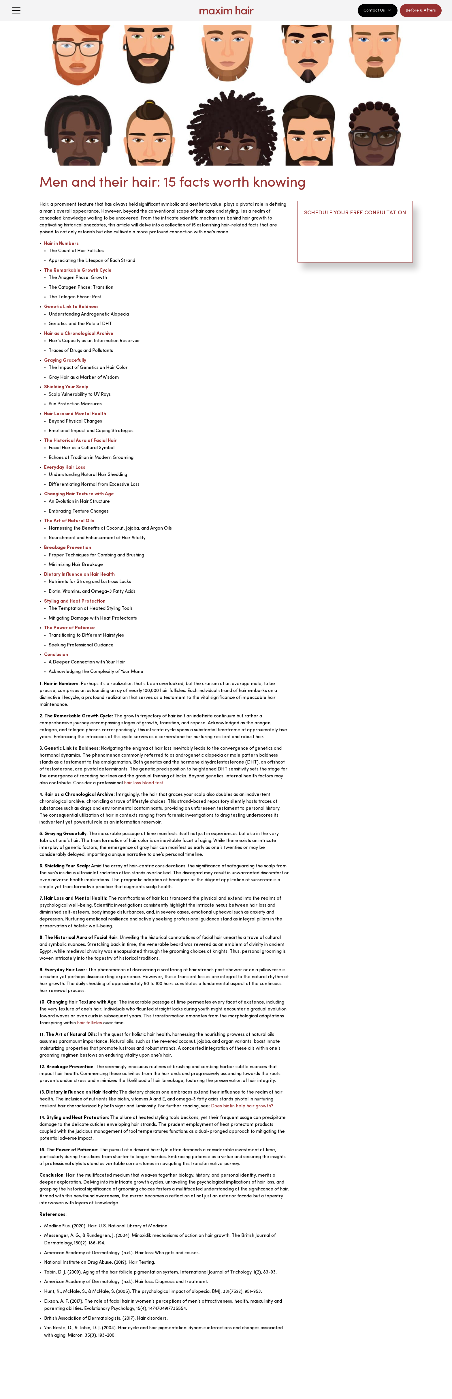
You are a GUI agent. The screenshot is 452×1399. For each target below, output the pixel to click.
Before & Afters (421, 10)
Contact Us (378, 10)
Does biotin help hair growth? (242, 1106)
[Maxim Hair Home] (226, 10)
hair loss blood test (143, 783)
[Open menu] (16, 10)
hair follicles (89, 1023)
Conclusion (56, 654)
